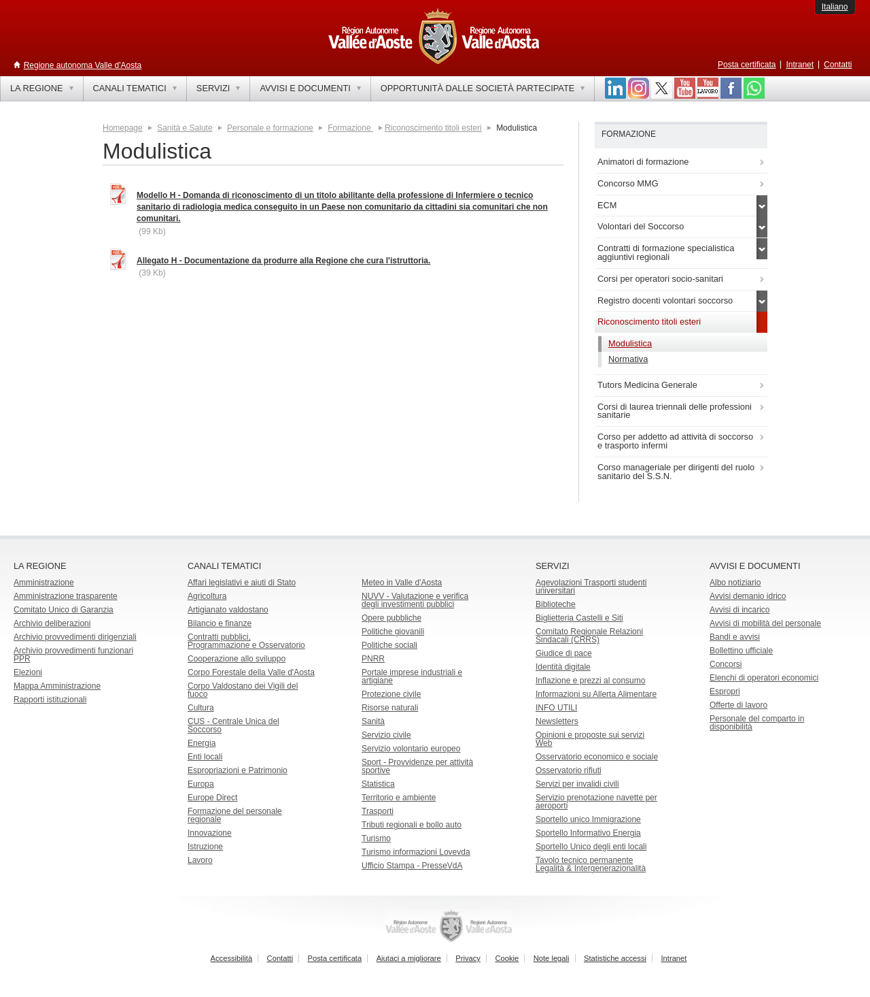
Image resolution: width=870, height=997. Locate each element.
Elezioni (28, 672)
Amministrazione (44, 582)
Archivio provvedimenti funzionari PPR (73, 655)
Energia (201, 743)
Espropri (725, 691)
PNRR (373, 659)
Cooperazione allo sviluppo (236, 659)
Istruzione (205, 846)
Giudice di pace (564, 653)
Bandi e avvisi (735, 637)
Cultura (201, 708)
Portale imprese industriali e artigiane (412, 676)
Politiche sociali (389, 645)
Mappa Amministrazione (57, 686)
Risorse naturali (390, 708)
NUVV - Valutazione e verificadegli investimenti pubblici (415, 600)
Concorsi (726, 664)
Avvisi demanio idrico (748, 596)
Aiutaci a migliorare (409, 958)
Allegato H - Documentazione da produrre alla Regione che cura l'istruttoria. (283, 260)
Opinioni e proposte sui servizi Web (590, 739)
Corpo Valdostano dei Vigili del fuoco (243, 690)
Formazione (350, 128)
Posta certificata (747, 64)
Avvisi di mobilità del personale (765, 623)
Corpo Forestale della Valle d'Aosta (251, 672)
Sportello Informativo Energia (588, 833)
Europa (201, 784)
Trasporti (378, 811)
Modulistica (630, 343)
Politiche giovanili (393, 631)
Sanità (373, 721)
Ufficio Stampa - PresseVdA (412, 865)
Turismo (376, 838)
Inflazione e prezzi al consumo (590, 680)
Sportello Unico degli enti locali (591, 846)
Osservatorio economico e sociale (597, 757)
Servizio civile (386, 735)
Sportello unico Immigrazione (588, 819)
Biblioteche (556, 604)
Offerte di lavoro (738, 705)
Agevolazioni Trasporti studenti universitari (591, 586)
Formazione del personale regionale (235, 815)
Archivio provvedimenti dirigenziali (75, 637)
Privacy (468, 958)
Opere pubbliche (391, 618)
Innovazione (210, 833)
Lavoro (200, 860)
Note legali (552, 958)
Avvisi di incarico (739, 610)
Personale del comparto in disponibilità (757, 723)
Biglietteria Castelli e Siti (579, 618)
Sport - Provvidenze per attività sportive (417, 766)
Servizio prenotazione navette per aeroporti (596, 802)
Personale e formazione (270, 128)
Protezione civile (391, 694)
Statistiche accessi (615, 958)
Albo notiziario (735, 582)
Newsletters (557, 721)
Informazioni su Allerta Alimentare (596, 694)
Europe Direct (212, 797)
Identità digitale (563, 667)
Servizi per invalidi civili (577, 784)
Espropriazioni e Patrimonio (238, 770)
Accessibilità (232, 958)
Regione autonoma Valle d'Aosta (83, 65)
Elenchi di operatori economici (764, 678)
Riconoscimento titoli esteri (433, 128)
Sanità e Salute (184, 128)
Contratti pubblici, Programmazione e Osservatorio (246, 641)
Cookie (507, 958)
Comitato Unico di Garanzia (64, 610)
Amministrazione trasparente (66, 596)
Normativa (628, 359)
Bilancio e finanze (219, 623)
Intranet (800, 64)
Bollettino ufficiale (741, 650)
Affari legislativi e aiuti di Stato (242, 582)
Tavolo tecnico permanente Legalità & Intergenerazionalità (591, 864)
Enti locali (205, 757)
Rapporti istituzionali (50, 699)
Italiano (835, 7)
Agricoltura (207, 596)
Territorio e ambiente (399, 797)
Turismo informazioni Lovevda (416, 852)
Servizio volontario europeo (411, 748)
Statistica (378, 784)
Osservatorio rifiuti (569, 770)
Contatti (838, 64)
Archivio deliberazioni (52, 623)
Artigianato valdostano (228, 610)
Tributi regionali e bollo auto (412, 825)
